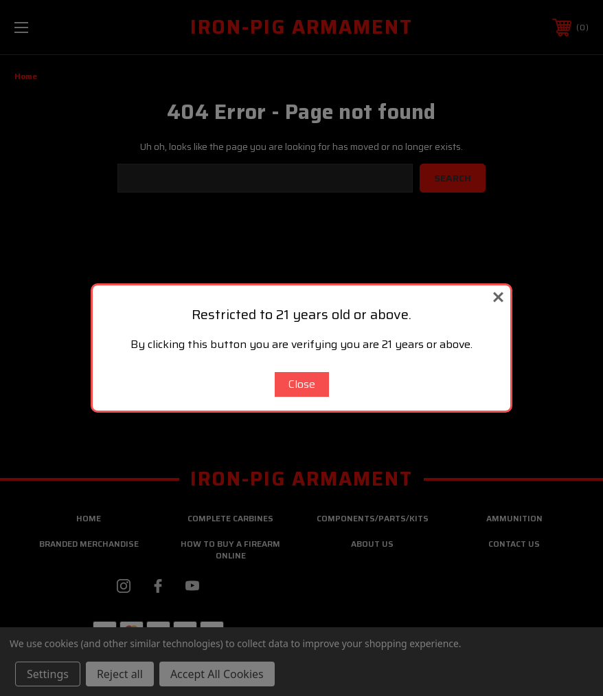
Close (301, 384)
